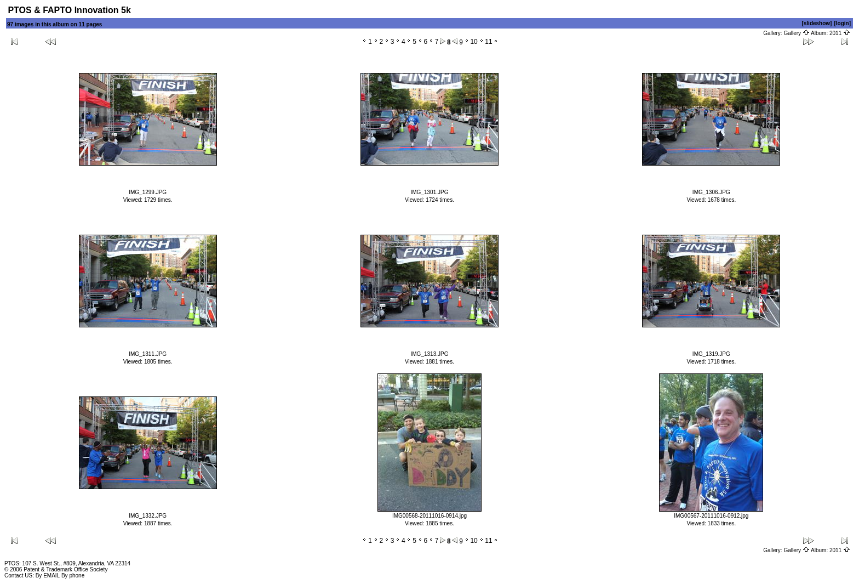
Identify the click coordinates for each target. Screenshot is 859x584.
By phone (72, 575)
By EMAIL (48, 575)
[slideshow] (816, 23)
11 (488, 42)
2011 (839, 33)
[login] (842, 23)
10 (473, 42)
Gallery (796, 33)
